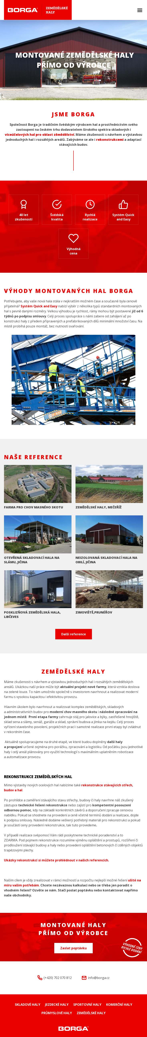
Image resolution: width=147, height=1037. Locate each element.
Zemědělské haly (91, 1013)
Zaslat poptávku (73, 948)
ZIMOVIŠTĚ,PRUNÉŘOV (94, 612)
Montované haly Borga (73, 1028)
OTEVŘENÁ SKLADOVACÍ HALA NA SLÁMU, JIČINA (31, 559)
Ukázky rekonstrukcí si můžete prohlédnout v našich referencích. (56, 860)
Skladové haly (27, 1004)
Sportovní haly (87, 1004)
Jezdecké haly (56, 1004)
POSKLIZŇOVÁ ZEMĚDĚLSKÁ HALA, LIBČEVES (32, 614)
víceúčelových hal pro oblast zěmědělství (39, 134)
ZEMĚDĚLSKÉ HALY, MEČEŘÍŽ (99, 507)
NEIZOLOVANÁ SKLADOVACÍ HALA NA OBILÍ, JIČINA (106, 559)
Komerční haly (119, 1004)
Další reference (73, 634)
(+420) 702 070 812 (58, 978)
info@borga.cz (99, 978)
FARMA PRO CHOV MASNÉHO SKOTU (33, 507)
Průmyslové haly (56, 1013)
